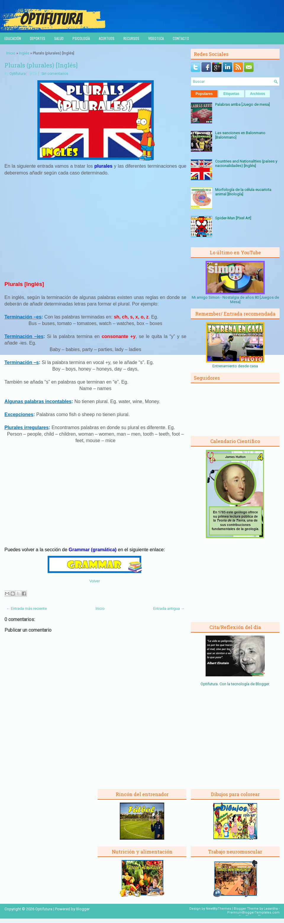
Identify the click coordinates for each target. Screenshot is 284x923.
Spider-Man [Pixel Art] (233, 218)
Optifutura (17, 74)
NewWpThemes (218, 909)
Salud (59, 38)
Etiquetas (231, 94)
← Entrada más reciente (26, 608)
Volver (94, 581)
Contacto (181, 38)
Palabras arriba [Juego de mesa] (242, 104)
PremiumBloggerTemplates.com (253, 912)
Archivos (257, 94)
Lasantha (271, 909)
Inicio (10, 53)
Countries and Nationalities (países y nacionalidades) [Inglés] (246, 163)
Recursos (131, 38)
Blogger (262, 684)
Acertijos (106, 38)
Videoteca (156, 38)
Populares (204, 94)
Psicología (81, 38)
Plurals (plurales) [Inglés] (41, 65)
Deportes (37, 38)
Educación (12, 38)
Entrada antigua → (169, 608)
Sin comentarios (54, 74)
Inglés (24, 53)
